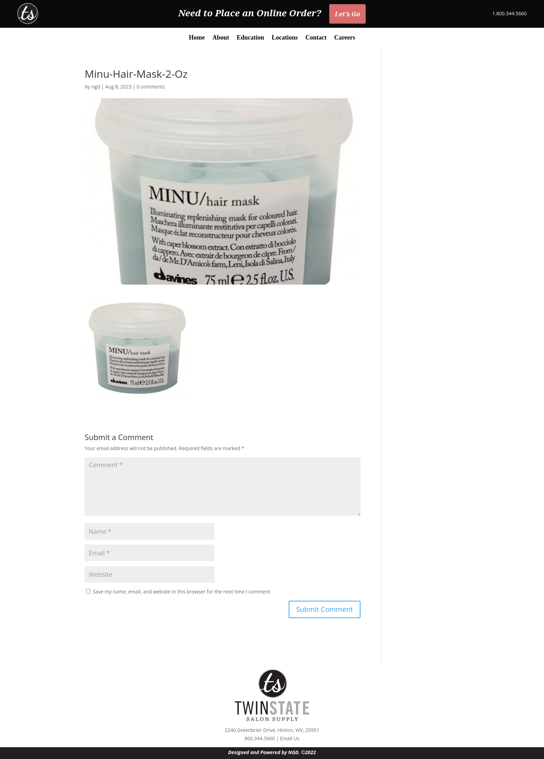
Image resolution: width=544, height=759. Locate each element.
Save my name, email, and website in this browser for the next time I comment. (182, 591)
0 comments (151, 86)
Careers (344, 38)
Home (197, 38)
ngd (95, 86)
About (220, 38)
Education (250, 38)
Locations (285, 38)
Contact (315, 38)
